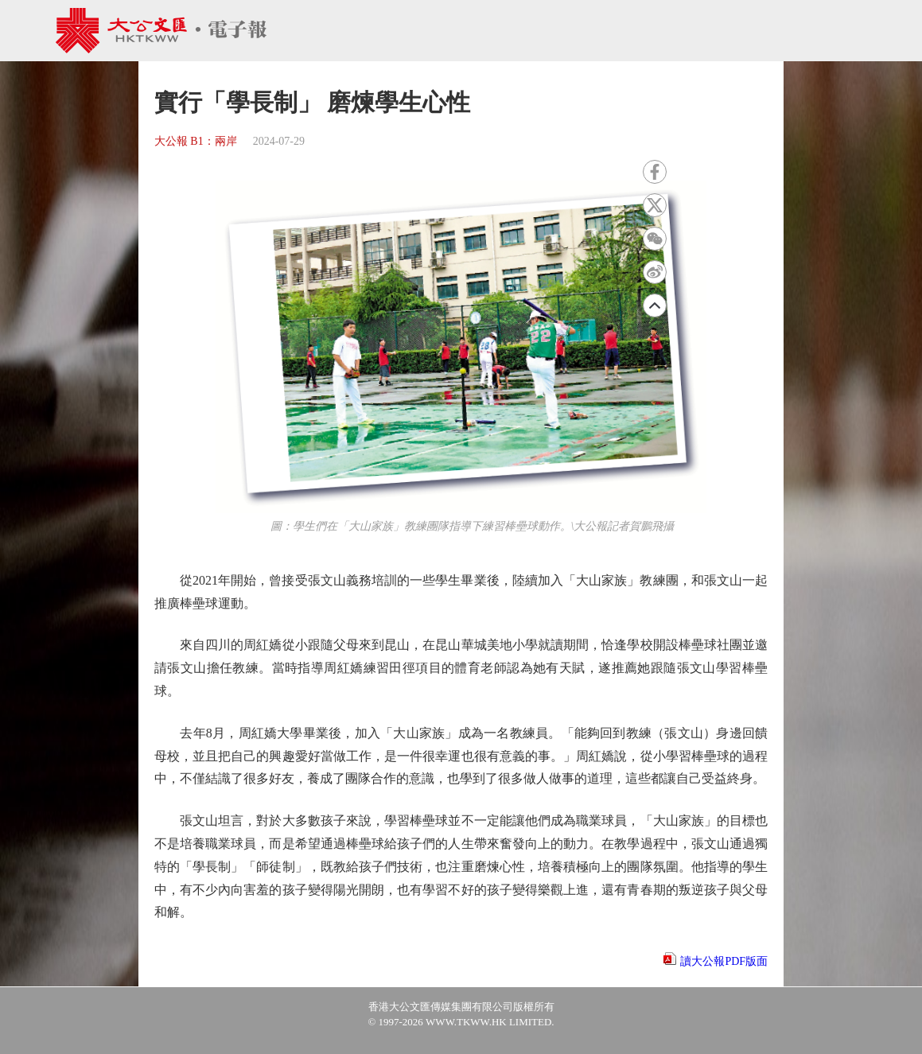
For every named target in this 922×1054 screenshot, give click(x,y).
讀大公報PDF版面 (724, 961)
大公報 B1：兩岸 (195, 141)
